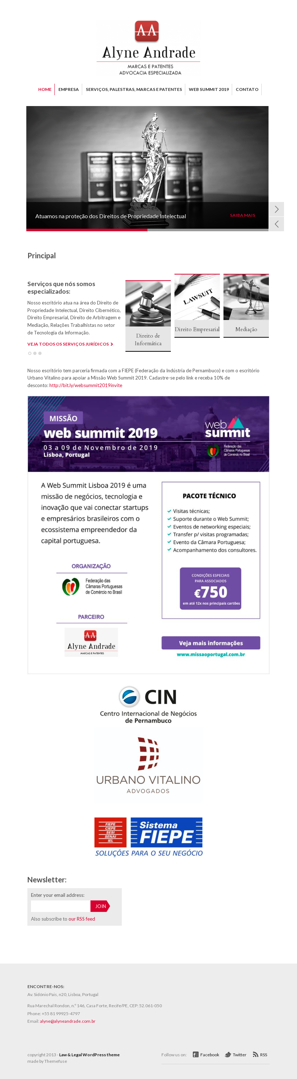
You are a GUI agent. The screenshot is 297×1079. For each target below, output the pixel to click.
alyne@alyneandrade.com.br (68, 1021)
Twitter (240, 1054)
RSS (263, 1054)
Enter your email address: (57, 895)
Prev (276, 224)
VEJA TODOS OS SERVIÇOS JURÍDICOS (68, 344)
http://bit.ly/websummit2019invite (85, 385)
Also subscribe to (63, 919)
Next (276, 209)
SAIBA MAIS (242, 215)
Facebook (209, 1054)
